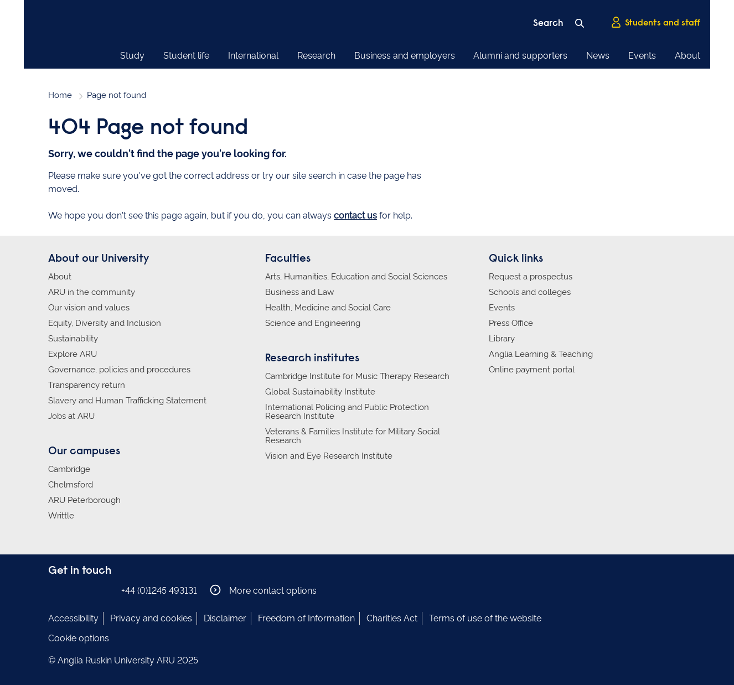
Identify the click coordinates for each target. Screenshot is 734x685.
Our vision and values (89, 308)
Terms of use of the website (485, 618)
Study (132, 55)
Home (60, 95)
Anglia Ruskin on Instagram (72, 590)
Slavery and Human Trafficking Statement (127, 401)
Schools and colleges (530, 292)
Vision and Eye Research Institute (328, 456)
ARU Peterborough (84, 500)
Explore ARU (72, 354)
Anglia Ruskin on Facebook (55, 590)
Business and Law (299, 292)
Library (502, 339)
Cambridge (69, 469)
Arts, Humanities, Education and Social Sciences (356, 277)
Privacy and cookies (151, 618)
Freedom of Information (306, 618)
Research (316, 55)
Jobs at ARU (71, 416)
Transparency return (86, 385)
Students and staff (655, 22)
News (597, 55)
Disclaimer (225, 618)
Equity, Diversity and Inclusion (104, 323)
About (687, 55)
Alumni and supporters (520, 55)
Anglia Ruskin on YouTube (105, 590)
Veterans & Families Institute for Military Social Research (352, 436)
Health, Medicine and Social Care (328, 308)
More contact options (263, 590)
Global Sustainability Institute (320, 392)
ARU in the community (91, 292)
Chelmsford (70, 485)
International (253, 55)
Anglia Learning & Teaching (541, 354)
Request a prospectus (530, 277)
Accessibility (73, 618)
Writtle (61, 516)
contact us (355, 215)
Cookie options (78, 638)
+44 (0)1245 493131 (159, 590)
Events (642, 55)
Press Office (511, 323)
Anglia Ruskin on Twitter (88, 590)
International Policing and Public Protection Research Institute (347, 411)
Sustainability (73, 339)
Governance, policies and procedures (119, 370)
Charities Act (391, 618)
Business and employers (404, 55)
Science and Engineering (312, 323)
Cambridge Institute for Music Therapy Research (357, 376)
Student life (186, 55)
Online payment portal (532, 370)
